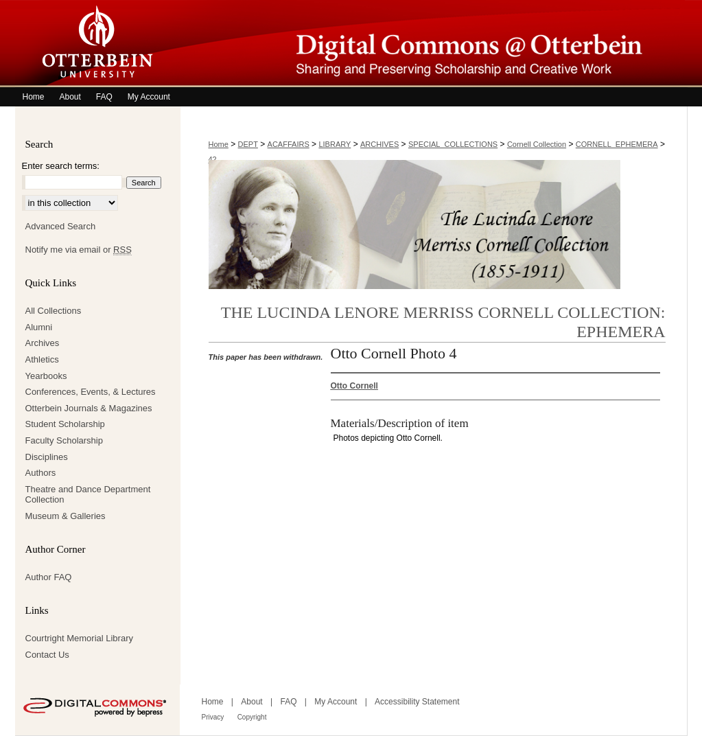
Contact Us (47, 654)
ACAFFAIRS (288, 144)
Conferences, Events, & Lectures (90, 392)
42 (213, 159)
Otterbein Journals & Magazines (88, 408)
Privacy (213, 717)
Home (219, 144)
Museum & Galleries (65, 516)
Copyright (252, 717)
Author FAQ (48, 577)
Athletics (42, 359)
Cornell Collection (536, 144)
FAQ (288, 701)
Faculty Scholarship (64, 440)
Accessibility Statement (417, 701)
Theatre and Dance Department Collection (88, 494)
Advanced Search (60, 226)
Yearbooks (46, 376)
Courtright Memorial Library (79, 638)
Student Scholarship (65, 424)
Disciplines (46, 457)
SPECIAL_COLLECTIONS (453, 144)
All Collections (53, 311)
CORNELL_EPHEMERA (617, 144)
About (251, 701)
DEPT (248, 144)
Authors (40, 473)
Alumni (39, 327)
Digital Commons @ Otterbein (434, 43)
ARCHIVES (379, 144)
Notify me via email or (78, 249)
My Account (335, 701)
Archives (42, 343)
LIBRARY (334, 144)
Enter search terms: (61, 166)
